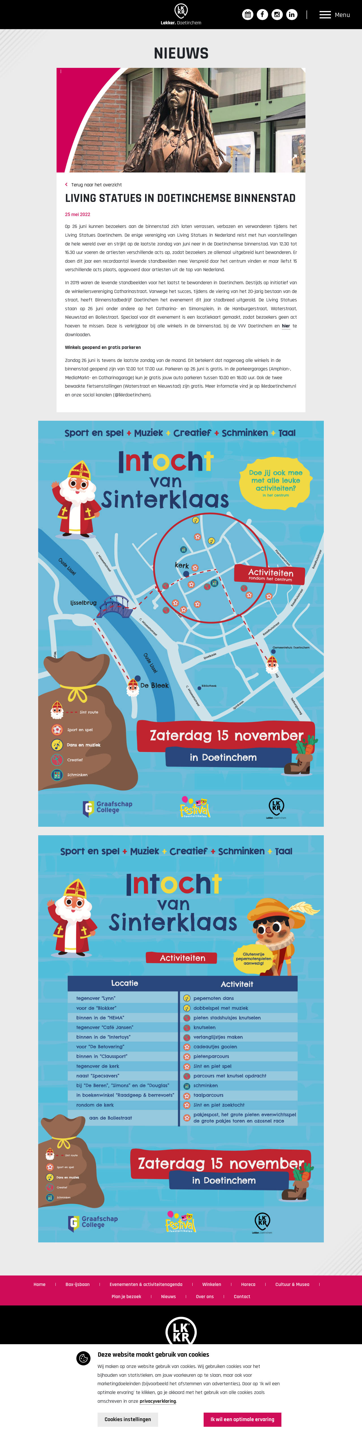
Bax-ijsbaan (78, 1284)
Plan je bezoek (127, 1296)
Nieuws (169, 1296)
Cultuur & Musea (293, 1284)
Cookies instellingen (128, 1419)
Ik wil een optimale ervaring (241, 1419)
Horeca (249, 1284)
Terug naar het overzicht (93, 185)
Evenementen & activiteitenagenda (147, 1284)
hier (286, 326)
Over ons (205, 1296)
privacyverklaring (158, 1401)
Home (40, 1284)
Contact (242, 1296)
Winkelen (212, 1284)
